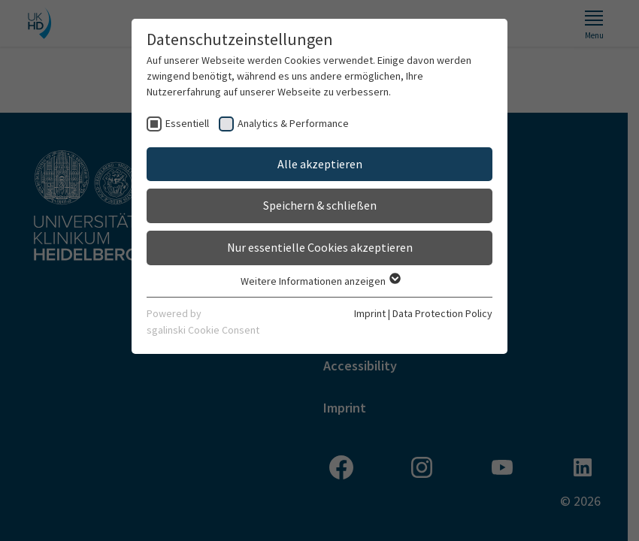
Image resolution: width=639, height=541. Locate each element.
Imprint (370, 313)
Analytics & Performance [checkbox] (293, 123)
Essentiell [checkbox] (187, 123)
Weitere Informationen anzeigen (320, 281)
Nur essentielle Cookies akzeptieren (320, 247)
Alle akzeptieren (319, 163)
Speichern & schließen (320, 205)
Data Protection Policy (442, 313)
